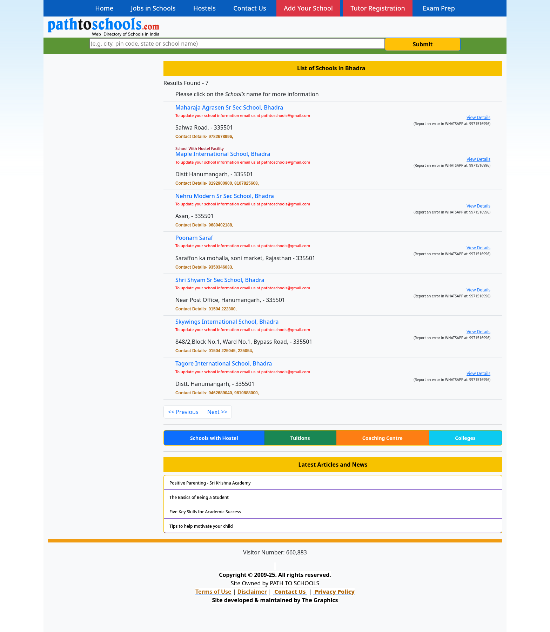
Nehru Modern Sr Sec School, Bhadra (224, 196)
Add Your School (308, 8)
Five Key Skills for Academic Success (205, 512)
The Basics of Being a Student (199, 497)
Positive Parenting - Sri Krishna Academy (210, 483)
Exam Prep (439, 8)
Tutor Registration (377, 8)
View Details (478, 117)
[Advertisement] (101, 108)
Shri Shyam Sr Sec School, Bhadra (224, 280)
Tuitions (300, 438)
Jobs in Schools (153, 8)
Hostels (204, 8)
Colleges (465, 438)
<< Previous (183, 412)
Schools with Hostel (214, 438)
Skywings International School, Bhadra (231, 322)
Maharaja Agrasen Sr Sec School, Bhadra (229, 107)
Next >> (217, 412)
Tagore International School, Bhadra (228, 364)
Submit (423, 44)
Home (104, 8)
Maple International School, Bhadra (222, 154)
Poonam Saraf (200, 238)
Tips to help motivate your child (201, 526)
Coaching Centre (382, 438)
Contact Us (249, 8)
